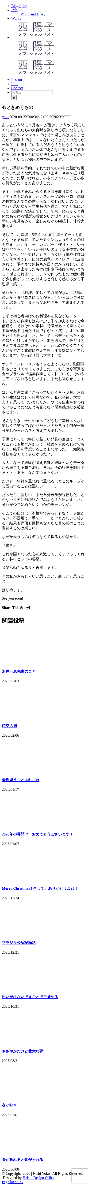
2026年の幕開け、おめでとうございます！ (37, 834)
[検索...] (32, 92)
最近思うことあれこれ (20, 780)
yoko (5, 117)
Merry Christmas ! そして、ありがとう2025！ (40, 888)
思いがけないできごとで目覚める (30, 997)
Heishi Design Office (38, 1178)
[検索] (14, 97)
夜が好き (9, 1105)
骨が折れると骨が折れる (22, 1160)
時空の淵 (9, 726)
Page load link (12, 1182)
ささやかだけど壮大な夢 (22, 1051)
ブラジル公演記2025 (19, 943)
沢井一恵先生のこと (19, 671)
